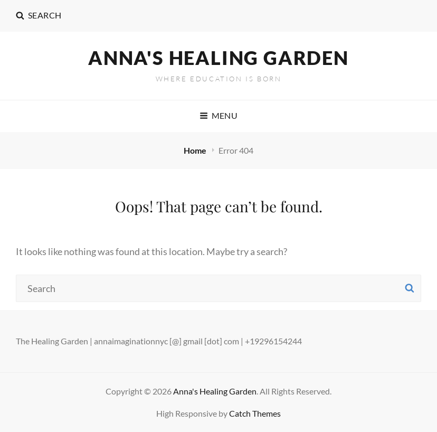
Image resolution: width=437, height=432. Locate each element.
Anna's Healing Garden (218, 57)
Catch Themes (255, 413)
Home (196, 150)
